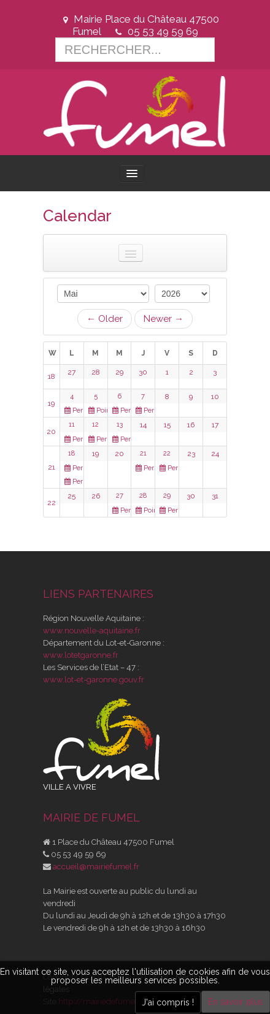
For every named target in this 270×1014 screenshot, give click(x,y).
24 (215, 453)
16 (191, 425)
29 (119, 372)
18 (51, 376)
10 (215, 396)
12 (95, 425)
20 (51, 431)
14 (143, 425)
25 (71, 496)
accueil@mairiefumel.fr (96, 866)
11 (72, 425)
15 (167, 425)
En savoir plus (235, 1002)
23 (191, 453)
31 (215, 496)
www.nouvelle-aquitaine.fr (92, 630)
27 (71, 372)
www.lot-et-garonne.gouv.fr (93, 679)
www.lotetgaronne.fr (80, 655)
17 (215, 425)
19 (51, 403)
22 (167, 453)
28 (95, 372)
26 (95, 496)
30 (143, 372)
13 (120, 425)
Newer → (163, 318)
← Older (105, 318)
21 (51, 467)
